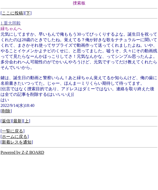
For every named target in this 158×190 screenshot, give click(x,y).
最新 (17, 121)
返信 (6, 121)
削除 (6, 111)
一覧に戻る (12, 131)
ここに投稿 (12, 13)
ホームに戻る (14, 136)
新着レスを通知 (16, 142)
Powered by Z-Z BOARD (22, 152)
